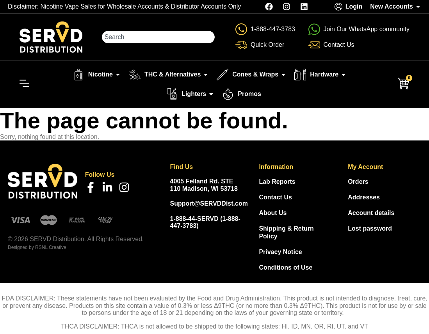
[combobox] (158, 37)
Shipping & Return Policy (286, 232)
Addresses (364, 197)
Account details (371, 213)
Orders (358, 181)
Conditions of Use (285, 267)
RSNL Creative (50, 247)
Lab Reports (277, 181)
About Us (273, 213)
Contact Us (275, 197)
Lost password (370, 228)
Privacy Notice (280, 252)
